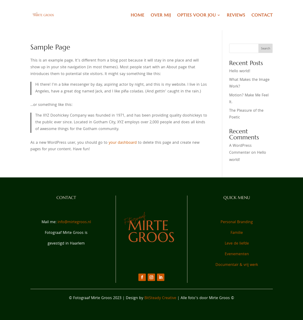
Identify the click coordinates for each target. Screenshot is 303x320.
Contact (262, 15)
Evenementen (237, 254)
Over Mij (161, 15)
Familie (237, 233)
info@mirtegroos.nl (74, 222)
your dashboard (123, 143)
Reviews (236, 15)
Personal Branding (237, 222)
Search (265, 48)
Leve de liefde (237, 244)
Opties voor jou (196, 15)
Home (137, 15)
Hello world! (239, 71)
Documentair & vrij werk (236, 265)
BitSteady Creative (160, 298)
